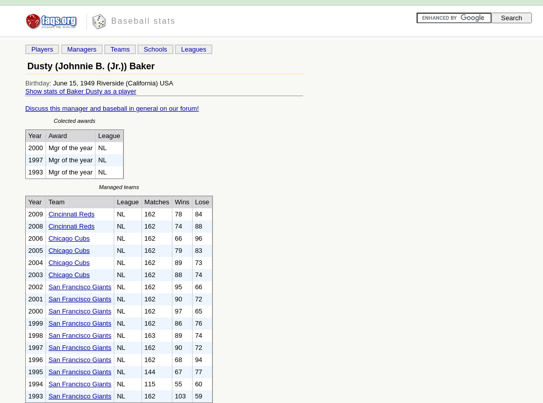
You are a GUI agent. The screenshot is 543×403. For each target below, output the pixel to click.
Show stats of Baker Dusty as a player (81, 91)
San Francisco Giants (80, 287)
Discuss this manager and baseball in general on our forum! (112, 108)
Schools (155, 49)
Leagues (193, 49)
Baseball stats (143, 21)
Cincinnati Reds (72, 214)
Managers (82, 49)
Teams (119, 49)
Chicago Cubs (69, 238)
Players (42, 49)
